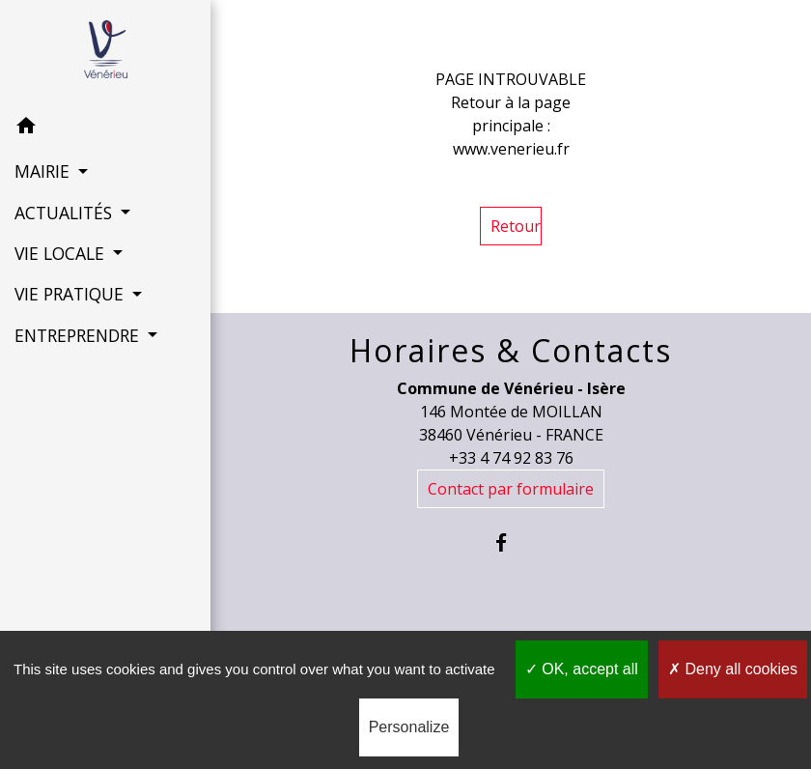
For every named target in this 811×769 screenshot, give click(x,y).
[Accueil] (105, 53)
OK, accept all (581, 669)
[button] (105, 128)
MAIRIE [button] (44, 171)
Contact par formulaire (511, 488)
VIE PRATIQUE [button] (71, 293)
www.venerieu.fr (511, 148)
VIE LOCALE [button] (61, 253)
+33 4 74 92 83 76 (511, 458)
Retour (515, 226)
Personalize (409, 727)
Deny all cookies (732, 669)
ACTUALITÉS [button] (65, 212)
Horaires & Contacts (511, 350)
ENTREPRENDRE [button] (79, 335)
